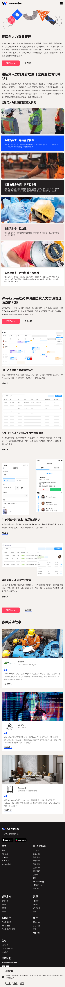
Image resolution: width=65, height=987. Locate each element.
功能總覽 (5, 854)
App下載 (36, 933)
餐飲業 (4, 904)
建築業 (4, 911)
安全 (34, 929)
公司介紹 (5, 945)
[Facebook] (3, 967)
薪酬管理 (36, 871)
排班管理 (36, 857)
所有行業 (5, 901)
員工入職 (36, 854)
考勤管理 (36, 861)
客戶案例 (36, 908)
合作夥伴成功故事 (8, 929)
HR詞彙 (36, 904)
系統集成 (36, 888)
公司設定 (36, 850)
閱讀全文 (8, 683)
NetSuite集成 (6, 864)
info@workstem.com (9, 963)
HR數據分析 (37, 885)
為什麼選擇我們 (7, 948)
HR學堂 (36, 901)
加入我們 (5, 952)
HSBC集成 (5, 861)
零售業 (4, 908)
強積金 (35, 875)
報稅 (34, 878)
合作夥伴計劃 (6, 922)
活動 (34, 911)
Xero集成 (5, 857)
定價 (3, 850)
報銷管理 (36, 868)
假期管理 (36, 864)
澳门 (22, 983)
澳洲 (15, 983)
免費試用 (28, 63)
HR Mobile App (38, 882)
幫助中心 (36, 922)
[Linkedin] (7, 967)
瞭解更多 (5, 383)
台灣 (8, 983)
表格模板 (36, 926)
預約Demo (10, 63)
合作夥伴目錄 (6, 926)
